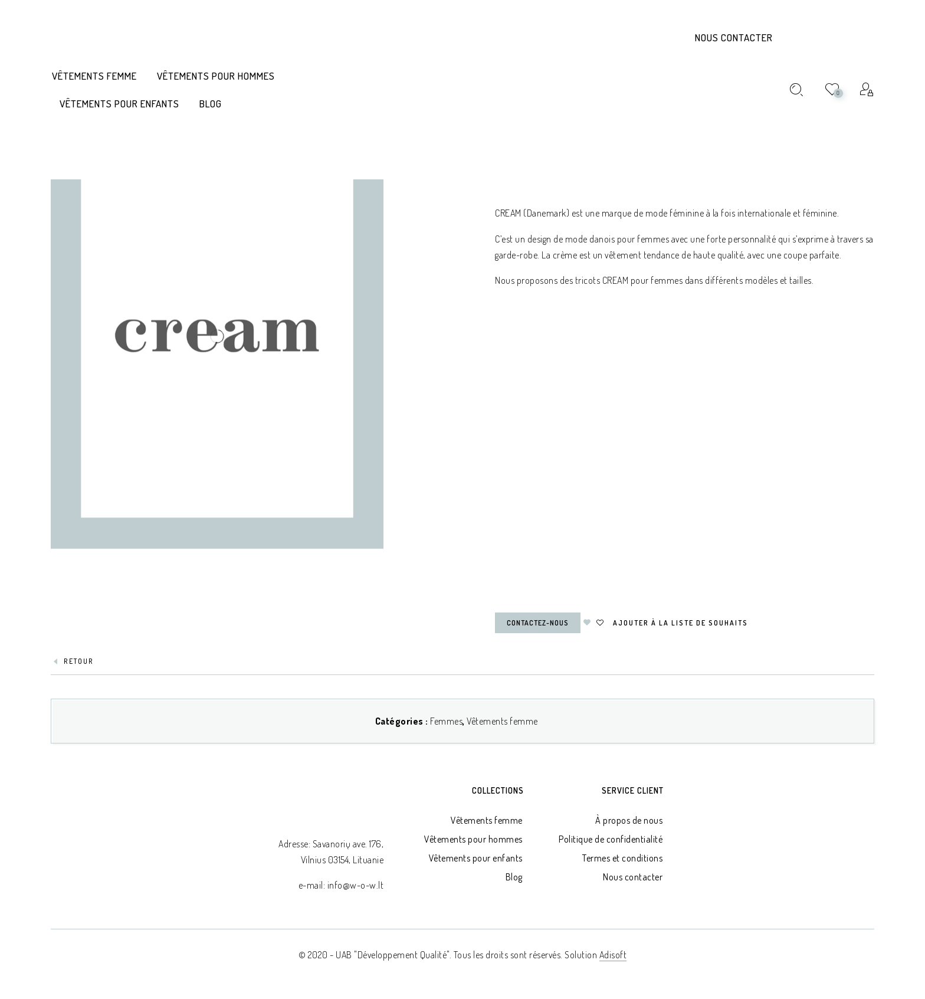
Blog (514, 877)
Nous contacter (734, 37)
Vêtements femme (502, 721)
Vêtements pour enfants (476, 858)
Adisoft (613, 955)
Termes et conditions (622, 858)
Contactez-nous (538, 622)
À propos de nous (628, 820)
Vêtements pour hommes (473, 839)
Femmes (446, 721)
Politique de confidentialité (610, 839)
